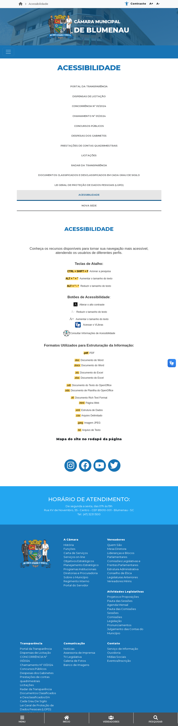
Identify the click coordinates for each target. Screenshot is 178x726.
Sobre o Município (76, 577)
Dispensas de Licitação (35, 652)
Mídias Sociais (116, 656)
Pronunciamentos (119, 625)
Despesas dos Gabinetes (36, 673)
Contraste (138, 3)
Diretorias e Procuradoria (81, 573)
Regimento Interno (76, 581)
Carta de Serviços (76, 553)
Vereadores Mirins (119, 581)
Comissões (114, 617)
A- (158, 3)
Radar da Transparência (36, 689)
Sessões (112, 612)
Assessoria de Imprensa (79, 652)
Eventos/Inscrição (119, 660)
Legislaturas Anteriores (122, 577)
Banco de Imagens (76, 665)
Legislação (114, 621)
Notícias (69, 648)
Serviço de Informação (122, 648)
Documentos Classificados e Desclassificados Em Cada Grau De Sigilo (38, 697)
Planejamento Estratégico (81, 565)
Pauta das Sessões (119, 600)
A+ (151, 3)
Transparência (31, 643)
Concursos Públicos (33, 668)
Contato (113, 643)
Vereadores (116, 539)
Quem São (114, 545)
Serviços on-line (74, 557)
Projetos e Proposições (123, 596)
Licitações (27, 685)
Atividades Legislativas (125, 591)
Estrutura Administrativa (123, 569)
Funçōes (69, 548)
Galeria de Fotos (75, 660)
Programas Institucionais (80, 569)
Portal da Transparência (36, 648)
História (69, 545)
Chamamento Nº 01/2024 (36, 665)
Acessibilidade (38, 3)
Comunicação (74, 643)
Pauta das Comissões (121, 609)
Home (22, 4)
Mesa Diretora (116, 548)
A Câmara (71, 539)
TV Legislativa (73, 656)
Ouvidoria (113, 652)
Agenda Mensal (117, 604)
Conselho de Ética (119, 573)
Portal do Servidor (76, 585)
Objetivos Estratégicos (79, 561)
